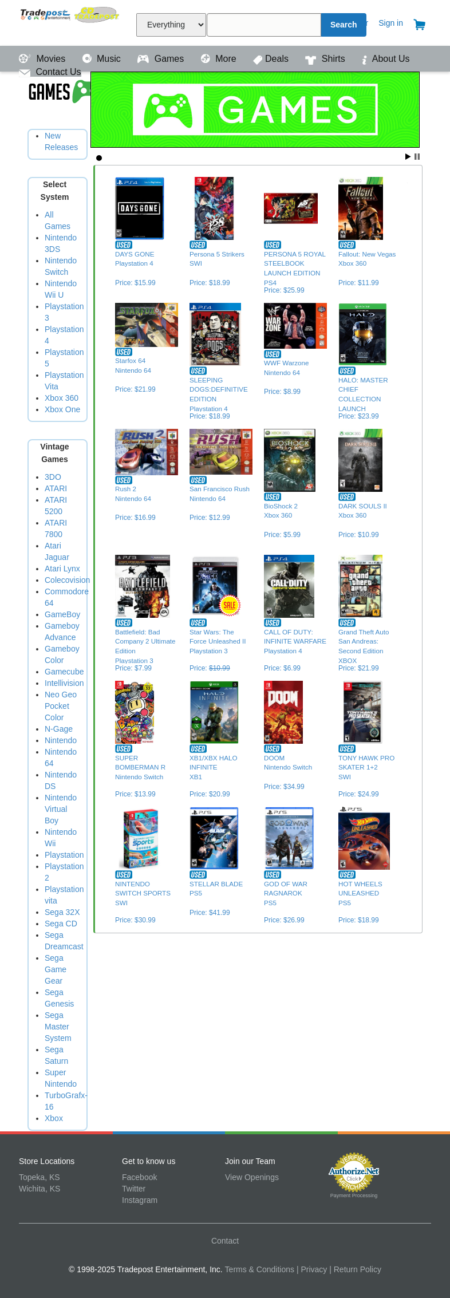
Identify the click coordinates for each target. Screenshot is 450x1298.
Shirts (326, 59)
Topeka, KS (39, 1177)
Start (408, 156)
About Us (385, 59)
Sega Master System (58, 1027)
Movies (43, 59)
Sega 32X (62, 912)
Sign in (390, 22)
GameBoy (62, 614)
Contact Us (50, 72)
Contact (225, 1240)
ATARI (56, 488)
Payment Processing (354, 1195)
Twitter (133, 1188)
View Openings (252, 1177)
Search (343, 24)
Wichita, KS (39, 1188)
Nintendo (61, 740)
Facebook (139, 1177)
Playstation (64, 854)
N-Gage (59, 728)
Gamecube (64, 671)
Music (103, 59)
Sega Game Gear (55, 969)
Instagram (139, 1200)
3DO (53, 477)
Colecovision (67, 580)
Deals (272, 59)
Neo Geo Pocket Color (61, 706)
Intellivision (64, 683)
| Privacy (312, 1269)
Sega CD (61, 923)
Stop (417, 156)
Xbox (54, 1118)
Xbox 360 (61, 398)
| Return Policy (355, 1269)
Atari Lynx (62, 568)
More (220, 59)
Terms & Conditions (259, 1269)
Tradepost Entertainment (70, 21)
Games (161, 59)
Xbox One (62, 409)
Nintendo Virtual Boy (61, 809)
